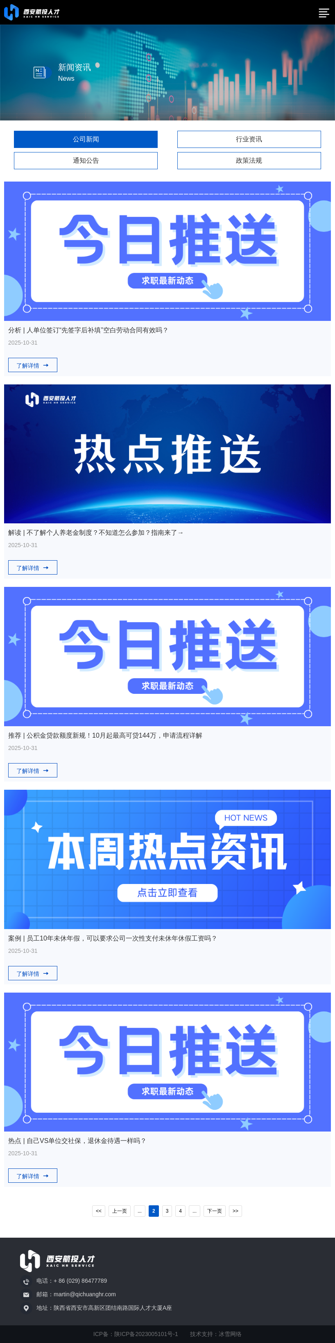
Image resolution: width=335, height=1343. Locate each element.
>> (235, 1211)
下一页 (214, 1211)
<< (99, 1211)
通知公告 (86, 160)
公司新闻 (86, 139)
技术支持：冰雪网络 (216, 1334)
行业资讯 (249, 139)
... (140, 1211)
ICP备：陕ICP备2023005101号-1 (135, 1334)
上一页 (119, 1211)
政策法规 (249, 160)
